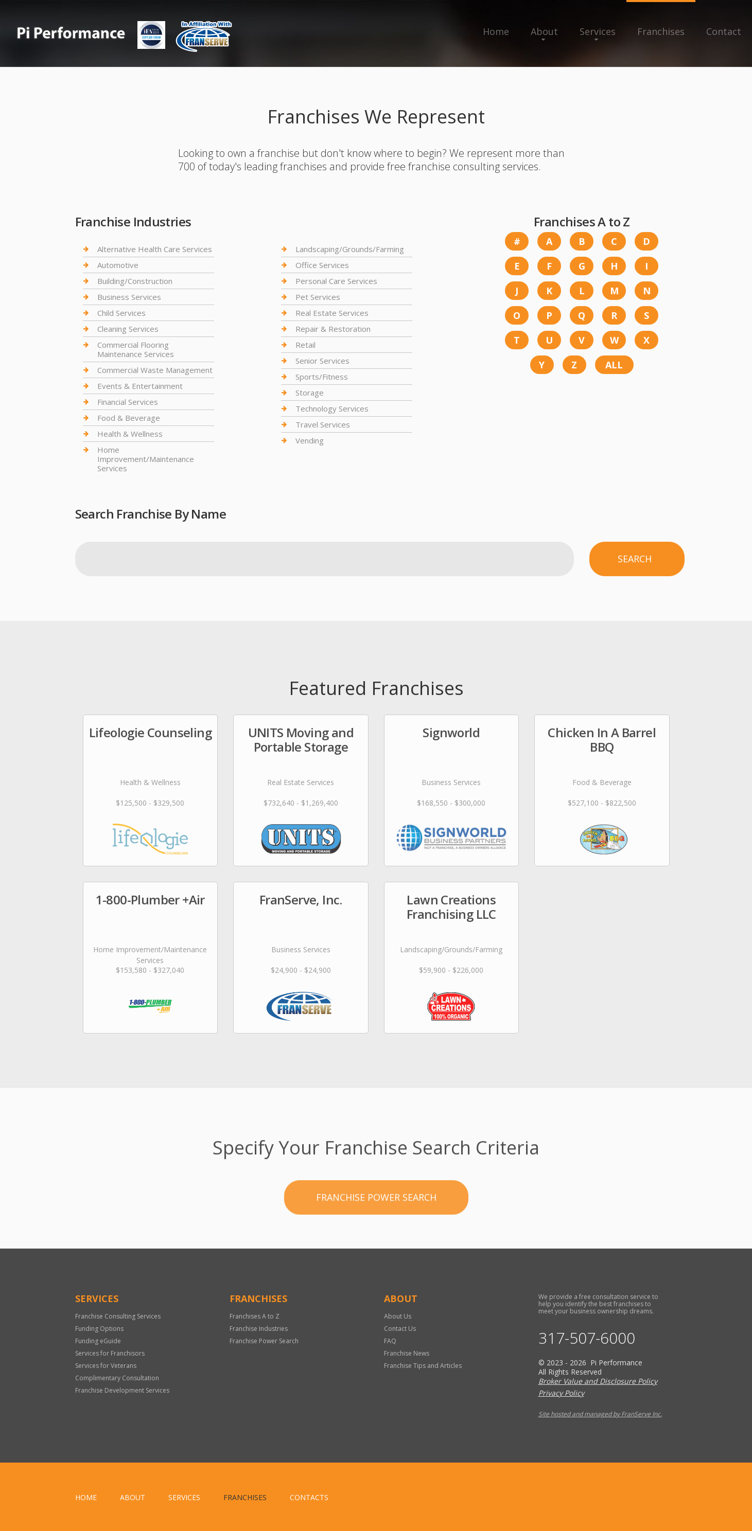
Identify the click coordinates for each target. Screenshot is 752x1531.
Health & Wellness (130, 434)
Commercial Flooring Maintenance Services (135, 349)
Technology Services (332, 408)
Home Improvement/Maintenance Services (145, 458)
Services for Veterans (105, 1365)
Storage (309, 392)
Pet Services (317, 297)
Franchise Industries (259, 1328)
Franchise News (406, 1353)
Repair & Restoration (333, 329)
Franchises (661, 31)
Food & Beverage (128, 418)
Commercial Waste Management (155, 370)
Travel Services (322, 424)
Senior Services (322, 360)
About (544, 31)
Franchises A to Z (254, 1316)
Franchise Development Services (122, 1390)
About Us (397, 1316)
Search (635, 559)
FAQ (390, 1341)
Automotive (117, 265)
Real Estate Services (332, 313)
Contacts (309, 1497)
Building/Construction (134, 281)
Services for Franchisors (110, 1353)
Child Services (121, 313)
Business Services (129, 297)
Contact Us (400, 1328)
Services (598, 31)
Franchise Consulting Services (118, 1316)
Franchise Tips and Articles (423, 1365)
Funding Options (99, 1328)
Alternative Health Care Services (154, 249)
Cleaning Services (128, 329)
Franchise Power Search (376, 1229)
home (86, 1497)
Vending (309, 440)
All (614, 365)
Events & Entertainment (140, 386)
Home (496, 31)
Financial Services (127, 402)
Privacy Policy (561, 1393)
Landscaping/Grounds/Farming (349, 249)
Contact (723, 31)
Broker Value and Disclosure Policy (597, 1381)
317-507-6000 (586, 1338)
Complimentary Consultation (117, 1378)
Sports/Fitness (321, 376)
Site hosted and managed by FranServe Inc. (600, 1414)
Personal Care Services (336, 281)
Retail (305, 345)
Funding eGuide (98, 1341)
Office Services (322, 265)
